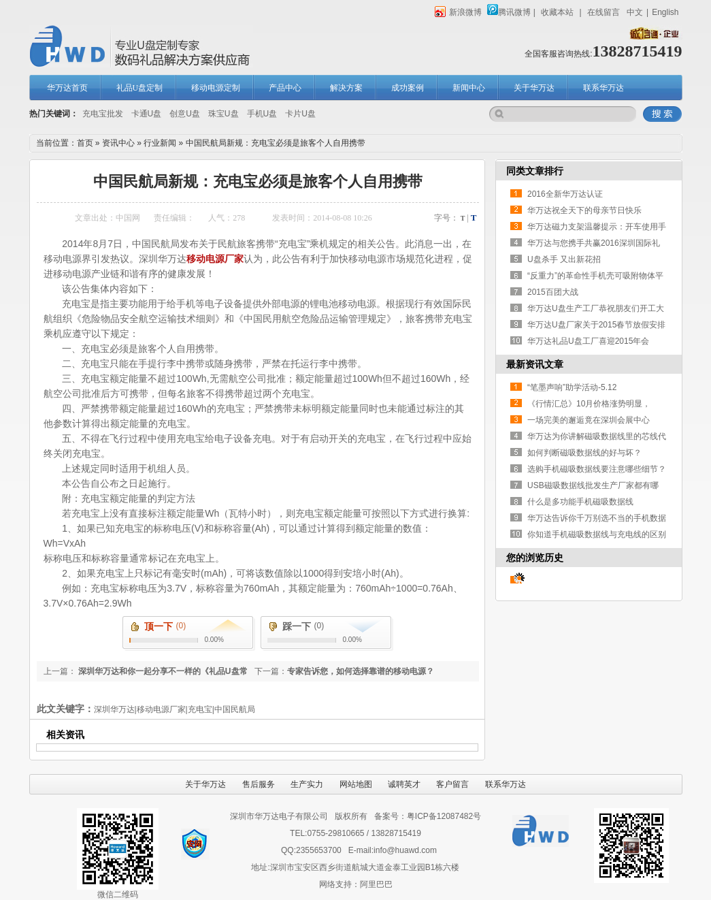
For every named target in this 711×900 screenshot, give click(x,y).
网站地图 (356, 784)
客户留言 (452, 784)
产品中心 (285, 88)
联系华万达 (603, 88)
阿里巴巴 (376, 884)
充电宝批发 (102, 113)
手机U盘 (262, 113)
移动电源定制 (215, 88)
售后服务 (258, 784)
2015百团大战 (552, 292)
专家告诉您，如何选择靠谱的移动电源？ (360, 671)
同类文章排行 (534, 170)
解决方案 (346, 88)
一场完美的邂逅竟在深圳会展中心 (588, 420)
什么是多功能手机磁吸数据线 (580, 502)
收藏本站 (557, 12)
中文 (635, 12)
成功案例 (407, 88)
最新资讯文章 (534, 364)
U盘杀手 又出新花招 (564, 259)
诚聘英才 (404, 784)
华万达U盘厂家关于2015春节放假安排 (596, 325)
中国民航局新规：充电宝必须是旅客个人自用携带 (275, 143)
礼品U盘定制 (139, 88)
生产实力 (307, 784)
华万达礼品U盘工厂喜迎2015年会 (588, 341)
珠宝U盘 (223, 113)
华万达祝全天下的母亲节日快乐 (584, 210)
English (665, 12)
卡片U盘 (300, 113)
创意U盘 (184, 113)
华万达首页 (67, 88)
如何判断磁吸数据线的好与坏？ (584, 452)
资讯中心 (118, 143)
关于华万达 (534, 88)
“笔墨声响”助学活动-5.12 (571, 387)
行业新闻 (160, 143)
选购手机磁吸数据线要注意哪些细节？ (596, 469)
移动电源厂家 (215, 258)
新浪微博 (458, 12)
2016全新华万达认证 (565, 194)
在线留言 (603, 12)
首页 (85, 143)
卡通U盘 (146, 113)
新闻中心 (468, 88)
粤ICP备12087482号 (444, 816)
